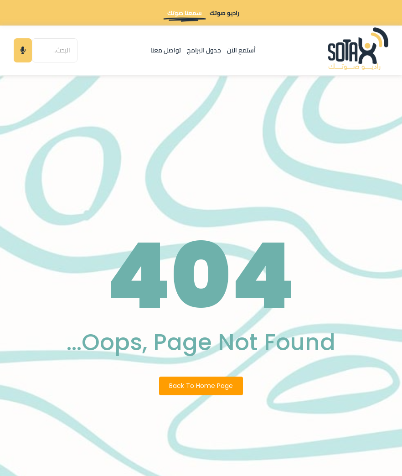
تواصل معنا (165, 50)
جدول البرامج (204, 50)
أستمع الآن (241, 50)
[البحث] (54, 50)
